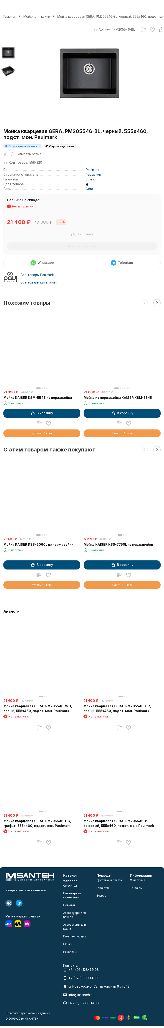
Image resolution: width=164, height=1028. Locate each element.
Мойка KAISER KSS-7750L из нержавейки (118, 544)
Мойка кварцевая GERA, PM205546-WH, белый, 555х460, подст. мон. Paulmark (37, 708)
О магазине (137, 880)
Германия (93, 174)
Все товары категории (39, 282)
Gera (89, 189)
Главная (9, 16)
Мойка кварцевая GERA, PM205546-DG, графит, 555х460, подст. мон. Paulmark (37, 823)
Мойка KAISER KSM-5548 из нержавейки (37, 397)
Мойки (67, 944)
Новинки (69, 905)
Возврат (101, 895)
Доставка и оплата (109, 880)
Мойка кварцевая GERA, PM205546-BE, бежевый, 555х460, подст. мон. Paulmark (118, 823)
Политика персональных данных (27, 1013)
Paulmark (92, 170)
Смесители (70, 885)
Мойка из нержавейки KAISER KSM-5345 (118, 397)
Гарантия (102, 888)
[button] (144, 302)
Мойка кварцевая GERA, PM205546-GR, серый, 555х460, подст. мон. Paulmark (117, 708)
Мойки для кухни (36, 16)
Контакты (136, 888)
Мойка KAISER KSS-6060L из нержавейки (38, 544)
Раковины (70, 952)
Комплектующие (74, 936)
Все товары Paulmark (37, 275)
